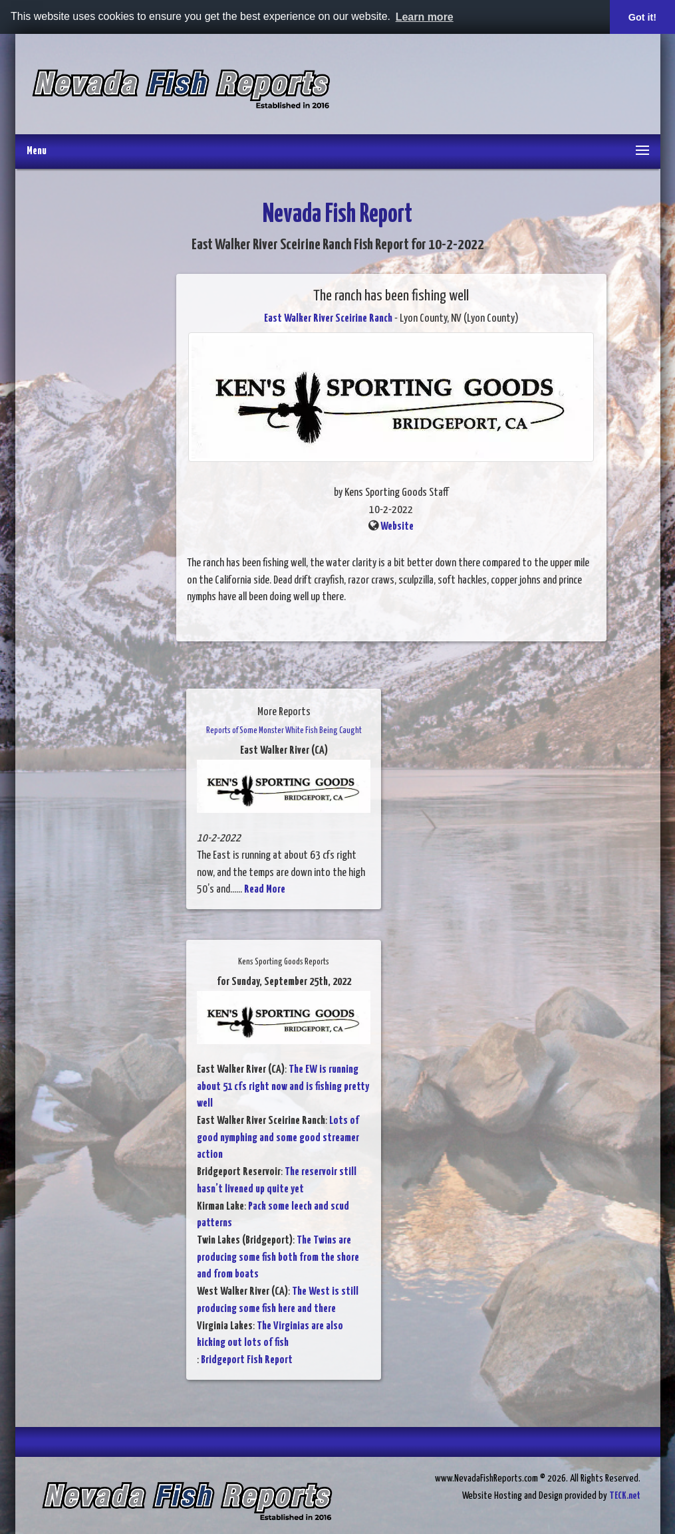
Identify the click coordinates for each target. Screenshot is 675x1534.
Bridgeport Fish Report (247, 1360)
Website (397, 526)
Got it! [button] (642, 17)
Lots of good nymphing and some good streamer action (278, 1137)
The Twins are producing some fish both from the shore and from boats (278, 1257)
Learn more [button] (425, 17)
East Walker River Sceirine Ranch (328, 318)
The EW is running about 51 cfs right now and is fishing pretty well (283, 1086)
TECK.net (624, 1496)
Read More (264, 889)
